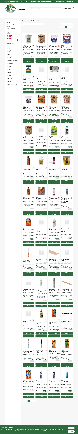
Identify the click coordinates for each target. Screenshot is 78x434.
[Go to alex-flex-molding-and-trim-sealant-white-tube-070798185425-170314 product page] (67, 383)
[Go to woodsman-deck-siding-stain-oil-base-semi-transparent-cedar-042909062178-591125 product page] (41, 48)
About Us (71, 15)
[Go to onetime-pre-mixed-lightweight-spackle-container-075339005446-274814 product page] (41, 231)
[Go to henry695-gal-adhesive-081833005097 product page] (54, 48)
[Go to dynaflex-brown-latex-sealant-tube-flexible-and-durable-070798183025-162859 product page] (54, 383)
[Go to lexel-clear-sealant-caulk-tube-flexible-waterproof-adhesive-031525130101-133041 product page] (54, 200)
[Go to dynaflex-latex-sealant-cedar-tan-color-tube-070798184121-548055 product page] (41, 383)
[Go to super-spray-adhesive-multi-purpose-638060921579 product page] (54, 170)
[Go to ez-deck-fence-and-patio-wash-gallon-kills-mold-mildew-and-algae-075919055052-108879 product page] (54, 139)
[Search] (61, 9)
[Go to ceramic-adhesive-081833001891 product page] (28, 109)
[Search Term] (45, 8)
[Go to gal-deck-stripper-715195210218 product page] (41, 78)
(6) (9, 50)
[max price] (14, 40)
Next (71, 26)
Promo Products (11, 24)
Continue (71, 428)
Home (6, 15)
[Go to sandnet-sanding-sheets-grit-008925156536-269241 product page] (28, 292)
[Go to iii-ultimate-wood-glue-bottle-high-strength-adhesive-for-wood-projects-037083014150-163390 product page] (67, 139)
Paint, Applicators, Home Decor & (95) (14, 45)
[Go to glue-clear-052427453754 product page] (54, 231)
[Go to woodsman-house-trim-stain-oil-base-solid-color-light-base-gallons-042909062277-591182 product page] (28, 48)
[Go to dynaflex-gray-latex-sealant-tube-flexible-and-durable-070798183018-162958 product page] (28, 353)
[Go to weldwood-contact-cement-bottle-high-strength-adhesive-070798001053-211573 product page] (28, 231)
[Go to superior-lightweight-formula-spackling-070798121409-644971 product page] (67, 322)
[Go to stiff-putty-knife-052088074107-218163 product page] (41, 353)
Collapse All (9, 43)
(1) (11, 63)
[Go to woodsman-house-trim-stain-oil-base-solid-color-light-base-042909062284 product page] (28, 139)
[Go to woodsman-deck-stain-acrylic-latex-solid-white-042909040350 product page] (41, 109)
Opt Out (71, 431)
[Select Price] (17, 40)
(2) (9, 54)
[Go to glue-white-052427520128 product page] (54, 353)
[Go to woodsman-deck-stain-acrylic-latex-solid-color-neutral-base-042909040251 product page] (54, 109)
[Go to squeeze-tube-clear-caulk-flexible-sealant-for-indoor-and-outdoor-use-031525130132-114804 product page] (54, 292)
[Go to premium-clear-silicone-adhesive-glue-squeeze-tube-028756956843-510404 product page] (41, 292)
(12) (10, 48)
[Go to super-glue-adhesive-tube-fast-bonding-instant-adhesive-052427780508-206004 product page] (28, 383)
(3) (9, 53)
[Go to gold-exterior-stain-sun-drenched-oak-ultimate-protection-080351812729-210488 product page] (67, 170)
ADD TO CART (28, 89)
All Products (10, 26)
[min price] (9, 40)
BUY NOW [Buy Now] (28, 61)
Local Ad (23, 15)
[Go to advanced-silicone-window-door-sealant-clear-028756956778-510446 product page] (67, 200)
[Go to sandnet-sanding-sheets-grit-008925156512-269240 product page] (67, 262)
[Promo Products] (7, 24)
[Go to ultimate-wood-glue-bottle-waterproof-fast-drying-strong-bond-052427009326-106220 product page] (41, 322)
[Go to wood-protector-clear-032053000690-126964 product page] (28, 78)
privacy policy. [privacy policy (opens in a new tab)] (11, 430)
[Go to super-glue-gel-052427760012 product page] (67, 353)
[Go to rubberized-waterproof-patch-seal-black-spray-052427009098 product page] (28, 170)
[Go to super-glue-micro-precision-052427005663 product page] (54, 322)
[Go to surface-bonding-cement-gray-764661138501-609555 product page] (54, 78)
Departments (11, 15)
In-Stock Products (11, 28)
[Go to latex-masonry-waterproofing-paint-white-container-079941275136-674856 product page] (67, 48)
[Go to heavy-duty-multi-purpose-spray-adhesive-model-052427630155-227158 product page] (28, 200)
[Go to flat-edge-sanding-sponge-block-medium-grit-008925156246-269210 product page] (28, 322)
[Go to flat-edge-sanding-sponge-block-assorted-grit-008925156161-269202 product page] (67, 292)
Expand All (13, 43)
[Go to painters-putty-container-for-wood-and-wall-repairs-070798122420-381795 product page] (67, 231)
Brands (18, 15)
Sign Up (69, 8)
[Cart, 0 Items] (72, 8)
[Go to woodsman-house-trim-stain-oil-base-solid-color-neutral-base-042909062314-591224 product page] (41, 139)
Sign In (64, 8)
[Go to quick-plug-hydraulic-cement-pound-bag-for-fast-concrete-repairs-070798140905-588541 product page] (67, 78)
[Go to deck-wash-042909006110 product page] (41, 170)
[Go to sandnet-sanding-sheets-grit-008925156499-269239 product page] (54, 262)
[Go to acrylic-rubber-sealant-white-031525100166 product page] (28, 262)
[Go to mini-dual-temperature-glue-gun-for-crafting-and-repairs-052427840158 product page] (41, 200)
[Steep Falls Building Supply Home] (10, 8)
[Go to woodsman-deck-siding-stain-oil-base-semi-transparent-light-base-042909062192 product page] (67, 109)
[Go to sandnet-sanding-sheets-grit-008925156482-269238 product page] (41, 262)
